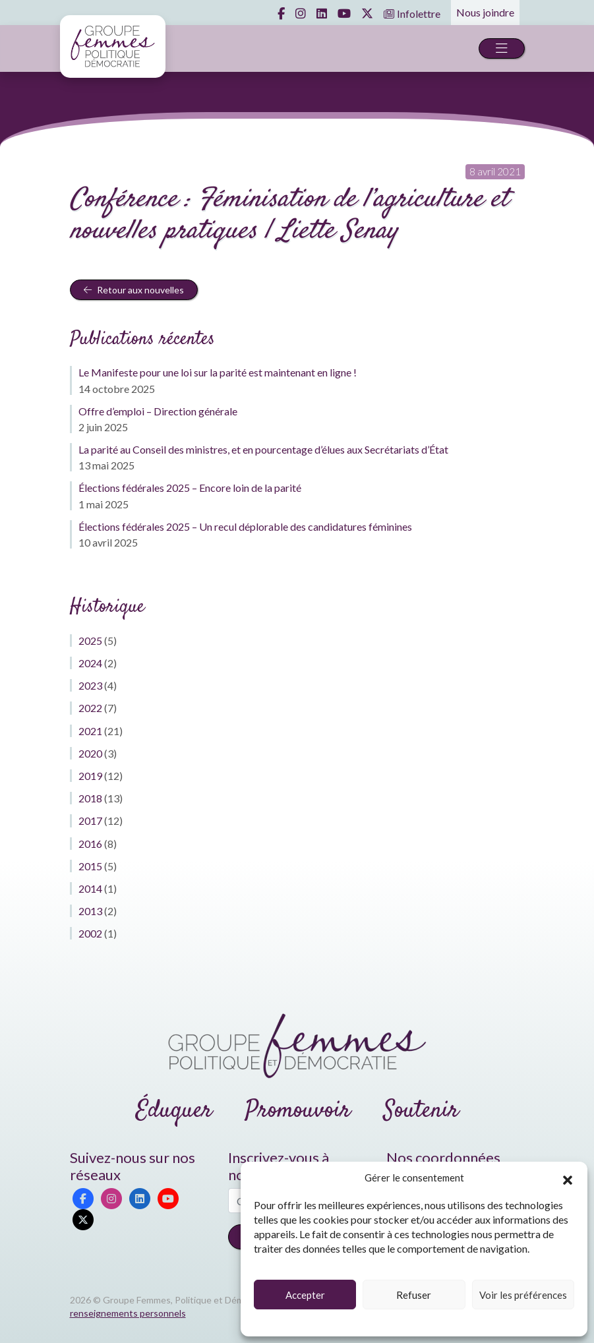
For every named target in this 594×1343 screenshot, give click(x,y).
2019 (90, 775)
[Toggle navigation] (502, 48)
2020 (90, 753)
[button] (567, 1178)
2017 (90, 820)
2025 (90, 640)
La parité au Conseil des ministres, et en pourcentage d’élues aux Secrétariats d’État (263, 449)
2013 (90, 911)
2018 (90, 798)
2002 (90, 933)
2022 (90, 707)
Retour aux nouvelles (134, 289)
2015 (90, 866)
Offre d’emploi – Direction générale (157, 411)
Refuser (413, 1295)
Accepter (305, 1295)
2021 (90, 731)
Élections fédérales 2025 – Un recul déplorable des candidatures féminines (245, 526)
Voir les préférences (523, 1295)
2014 (90, 888)
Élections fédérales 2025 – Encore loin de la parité (189, 487)
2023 (90, 685)
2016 (90, 843)
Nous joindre (485, 12)
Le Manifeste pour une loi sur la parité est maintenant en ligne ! (217, 372)
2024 (90, 663)
